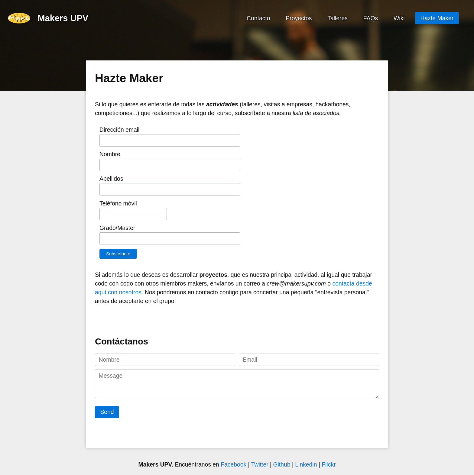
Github (282, 464)
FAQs (370, 18)
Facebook (233, 464)
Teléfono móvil (118, 203)
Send (107, 412)
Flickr (329, 464)
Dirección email (119, 129)
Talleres (337, 18)
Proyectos (299, 18)
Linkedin (307, 464)
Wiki (399, 18)
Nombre (109, 154)
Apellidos (111, 178)
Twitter (260, 464)
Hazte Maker (437, 18)
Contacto (258, 18)
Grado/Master (117, 228)
